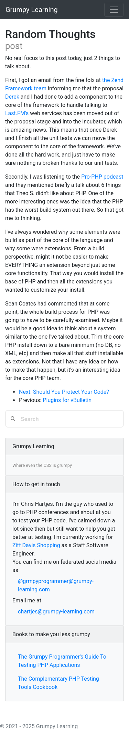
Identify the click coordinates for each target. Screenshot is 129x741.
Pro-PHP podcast (102, 176)
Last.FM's (17, 113)
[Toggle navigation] (113, 10)
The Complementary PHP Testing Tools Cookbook (58, 682)
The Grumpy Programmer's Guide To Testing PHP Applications (62, 660)
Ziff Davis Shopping (36, 545)
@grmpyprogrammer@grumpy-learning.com (56, 585)
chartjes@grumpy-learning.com (56, 611)
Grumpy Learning (32, 10)
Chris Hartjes (37, 504)
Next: (26, 392)
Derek (12, 96)
